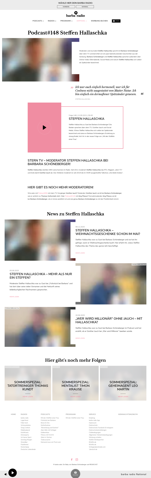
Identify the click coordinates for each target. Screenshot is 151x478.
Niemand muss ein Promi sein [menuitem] (51, 442)
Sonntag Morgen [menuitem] (26, 440)
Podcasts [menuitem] (38, 21)
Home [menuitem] (13, 414)
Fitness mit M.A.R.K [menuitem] (47, 435)
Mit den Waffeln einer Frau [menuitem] (50, 418)
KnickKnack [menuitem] (24, 432)
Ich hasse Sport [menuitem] (26, 437)
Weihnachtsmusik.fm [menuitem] (128, 414)
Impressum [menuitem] (92, 423)
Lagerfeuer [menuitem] (24, 420)
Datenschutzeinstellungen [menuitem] (97, 430)
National (85, 7)
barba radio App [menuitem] (94, 420)
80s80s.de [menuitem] (92, 442)
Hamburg (66, 7)
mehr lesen (80, 253)
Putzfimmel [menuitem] (24, 444)
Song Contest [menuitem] (25, 428)
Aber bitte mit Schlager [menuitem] (48, 430)
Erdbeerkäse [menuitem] (45, 432)
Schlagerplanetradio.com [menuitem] (97, 447)
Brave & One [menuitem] (45, 423)
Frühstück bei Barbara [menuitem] (48, 420)
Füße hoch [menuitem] (24, 423)
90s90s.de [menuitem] (92, 444)
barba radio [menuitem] (24, 418)
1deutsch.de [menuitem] (93, 449)
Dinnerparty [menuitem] (25, 435)
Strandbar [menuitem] (24, 442)
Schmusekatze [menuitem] (26, 425)
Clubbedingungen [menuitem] (95, 432)
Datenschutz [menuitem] (93, 425)
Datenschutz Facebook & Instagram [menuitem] (101, 428)
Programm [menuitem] (67, 21)
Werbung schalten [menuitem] (95, 437)
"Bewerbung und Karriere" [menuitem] (50, 428)
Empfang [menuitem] (82, 21)
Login (116, 21)
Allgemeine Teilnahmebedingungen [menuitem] (100, 435)
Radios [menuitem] (52, 21)
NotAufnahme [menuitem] (45, 425)
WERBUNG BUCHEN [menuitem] (99, 21)
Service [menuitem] (92, 414)
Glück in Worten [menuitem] (46, 437)
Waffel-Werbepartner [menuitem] (96, 440)
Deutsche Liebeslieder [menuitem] (28, 449)
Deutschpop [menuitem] (25, 447)
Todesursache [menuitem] (45, 440)
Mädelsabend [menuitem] (25, 430)
